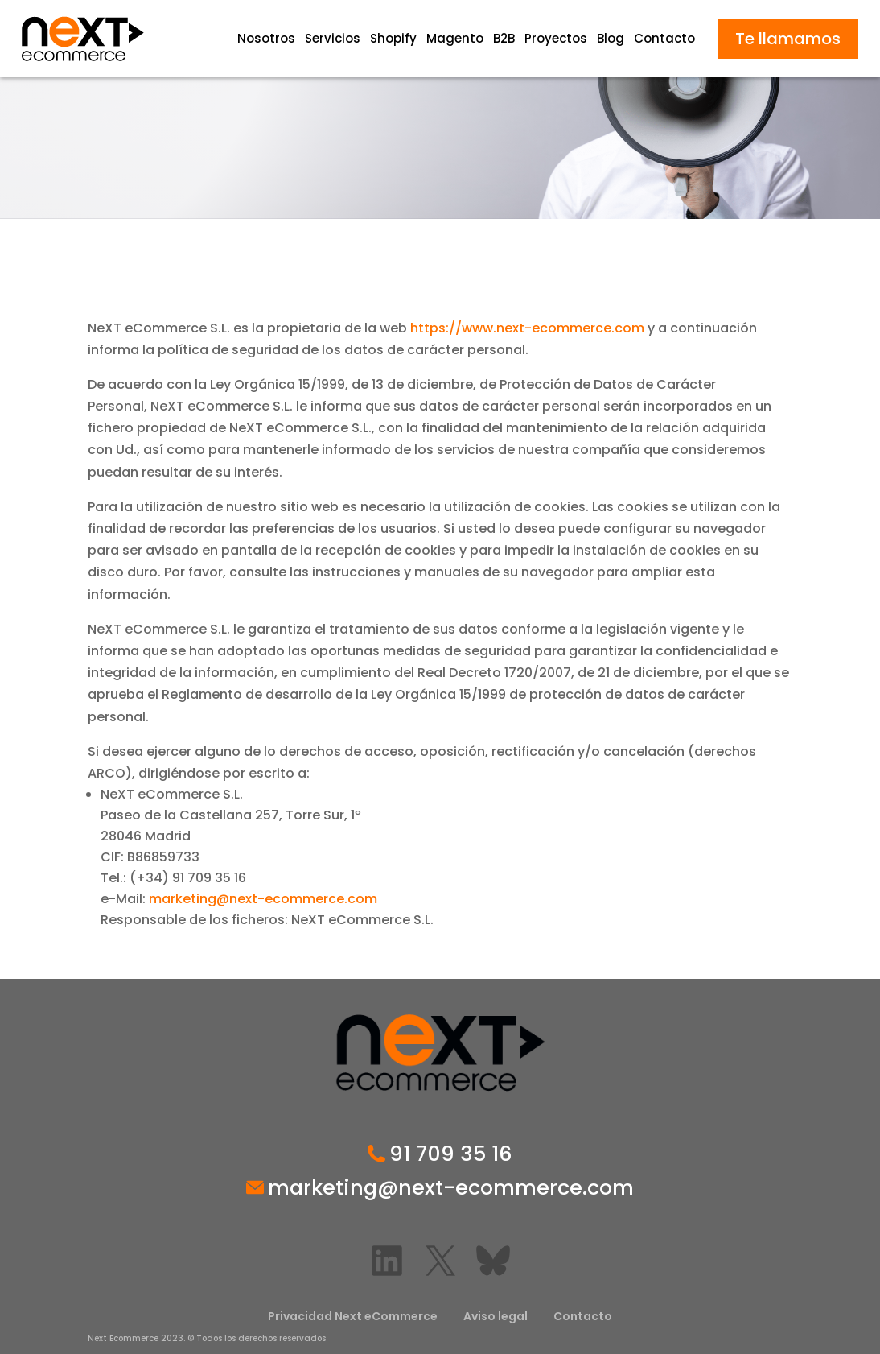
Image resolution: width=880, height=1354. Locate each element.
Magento (454, 38)
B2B (504, 38)
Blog (610, 38)
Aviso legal (495, 1316)
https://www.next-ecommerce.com (527, 328)
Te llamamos (788, 38)
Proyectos (555, 38)
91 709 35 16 (450, 1154)
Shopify (393, 38)
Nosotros (266, 38)
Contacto (664, 38)
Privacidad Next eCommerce (353, 1316)
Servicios (332, 38)
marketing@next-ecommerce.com (263, 899)
